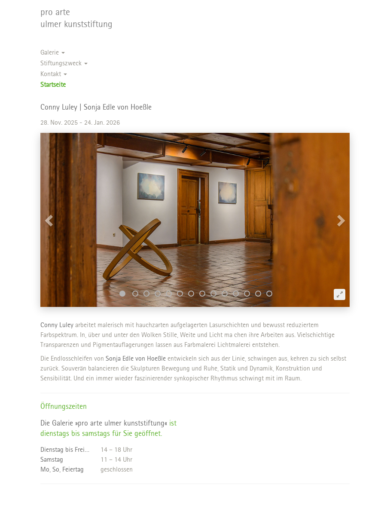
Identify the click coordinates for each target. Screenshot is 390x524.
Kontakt (53, 74)
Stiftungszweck (64, 64)
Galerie (52, 53)
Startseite (53, 85)
